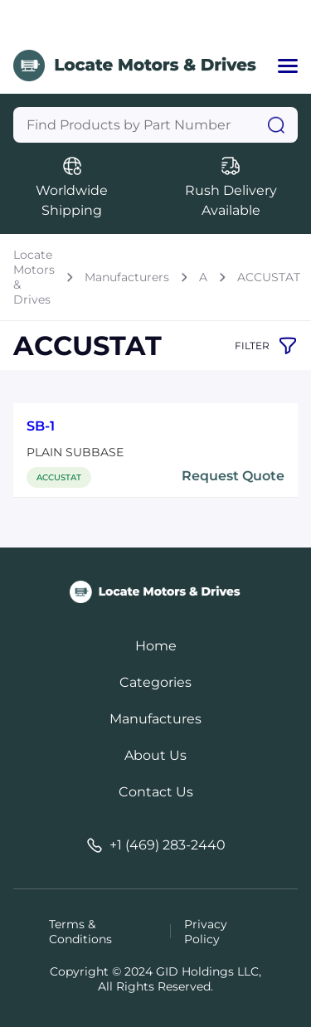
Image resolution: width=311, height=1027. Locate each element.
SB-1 (41, 426)
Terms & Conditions (80, 932)
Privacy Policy (205, 932)
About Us (155, 755)
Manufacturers (127, 277)
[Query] (155, 125)
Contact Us (156, 792)
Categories (155, 682)
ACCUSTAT (268, 277)
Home (156, 646)
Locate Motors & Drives (34, 277)
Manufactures (155, 719)
